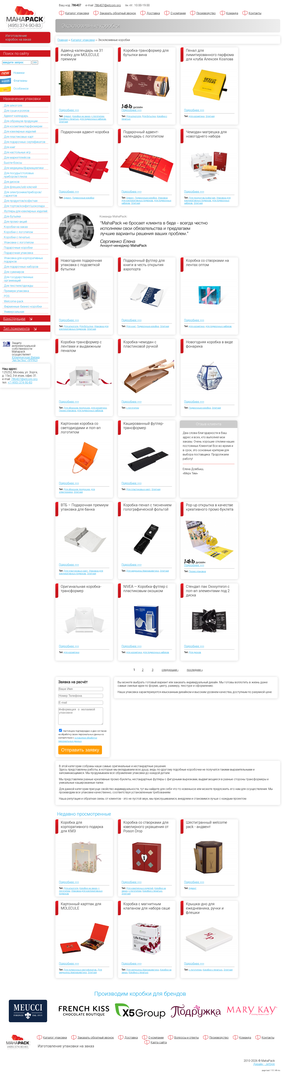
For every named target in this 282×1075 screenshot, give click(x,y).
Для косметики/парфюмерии (23, 126)
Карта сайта (159, 1046)
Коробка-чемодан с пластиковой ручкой (140, 344)
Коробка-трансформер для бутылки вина (146, 52)
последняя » (195, 670)
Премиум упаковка (16, 291)
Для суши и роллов (16, 110)
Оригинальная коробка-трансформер (81, 588)
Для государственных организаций (18, 278)
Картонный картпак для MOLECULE (81, 909)
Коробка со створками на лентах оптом (207, 262)
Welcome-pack (13, 301)
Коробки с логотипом (18, 232)
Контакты (255, 13)
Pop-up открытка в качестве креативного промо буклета (209, 507)
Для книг (9, 147)
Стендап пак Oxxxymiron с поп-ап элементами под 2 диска (208, 590)
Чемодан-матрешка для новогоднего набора (206, 134)
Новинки (18, 73)
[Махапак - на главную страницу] (25, 17)
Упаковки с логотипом (19, 242)
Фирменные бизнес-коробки (23, 306)
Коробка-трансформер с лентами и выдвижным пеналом (81, 346)
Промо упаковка (67, 410)
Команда (232, 13)
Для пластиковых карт (18, 136)
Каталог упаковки (77, 13)
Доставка (153, 13)
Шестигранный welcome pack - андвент (206, 828)
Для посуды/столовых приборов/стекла (19, 174)
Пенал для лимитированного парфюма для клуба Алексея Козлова (210, 54)
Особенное (21, 88)
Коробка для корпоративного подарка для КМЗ (82, 830)
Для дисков (11, 181)
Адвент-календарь (16, 116)
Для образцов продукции (21, 121)
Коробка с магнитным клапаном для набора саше (146, 909)
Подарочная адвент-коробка (85, 132)
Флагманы (20, 80)
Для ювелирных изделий (20, 131)
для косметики (196, 116)
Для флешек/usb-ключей (20, 187)
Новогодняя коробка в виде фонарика (209, 344)
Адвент (67, 116)
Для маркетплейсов (17, 157)
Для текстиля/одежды (18, 285)
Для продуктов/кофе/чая (20, 201)
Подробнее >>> (69, 110)
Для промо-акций (15, 221)
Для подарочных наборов (21, 266)
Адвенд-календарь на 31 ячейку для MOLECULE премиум (82, 54)
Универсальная (14, 311)
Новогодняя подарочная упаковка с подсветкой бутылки (81, 264)
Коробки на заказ (16, 227)
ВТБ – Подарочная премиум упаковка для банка (84, 507)
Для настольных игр (17, 152)
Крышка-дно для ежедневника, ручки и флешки (205, 911)
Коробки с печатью (17, 237)
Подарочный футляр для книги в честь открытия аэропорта (144, 264)
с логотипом (97, 116)
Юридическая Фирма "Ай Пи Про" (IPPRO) (26, 359)
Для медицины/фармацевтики (24, 168)
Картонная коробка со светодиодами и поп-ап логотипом (81, 427)
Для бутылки (12, 216)
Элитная (63, 121)
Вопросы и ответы (186, 1041)
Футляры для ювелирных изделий (25, 211)
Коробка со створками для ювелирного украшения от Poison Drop (146, 830)
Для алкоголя (13, 105)
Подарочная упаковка (18, 253)
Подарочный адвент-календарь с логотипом (143, 134)
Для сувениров (14, 272)
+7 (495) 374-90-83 (20, 382)
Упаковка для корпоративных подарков (145, 199)
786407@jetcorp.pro (24, 379)
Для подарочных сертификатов (24, 142)
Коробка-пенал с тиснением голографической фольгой (147, 507)
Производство (206, 13)
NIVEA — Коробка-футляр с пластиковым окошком (145, 588)
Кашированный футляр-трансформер (143, 425)
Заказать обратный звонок (118, 13)
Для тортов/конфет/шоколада (24, 206)
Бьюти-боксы (13, 162)
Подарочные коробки (18, 247)
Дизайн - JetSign (264, 1067)
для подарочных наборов (93, 119)
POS (7, 296)
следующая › (170, 670)
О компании (178, 13)
